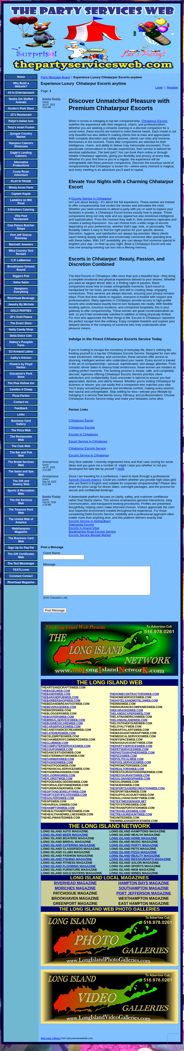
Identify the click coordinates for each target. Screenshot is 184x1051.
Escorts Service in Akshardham (90, 521)
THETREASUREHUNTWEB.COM (130, 820)
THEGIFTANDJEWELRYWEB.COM (63, 797)
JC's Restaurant (21, 114)
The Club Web (21, 446)
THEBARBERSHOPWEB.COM (60, 706)
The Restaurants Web (21, 438)
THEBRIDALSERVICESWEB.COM (63, 725)
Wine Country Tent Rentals (21, 252)
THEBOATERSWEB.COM (57, 722)
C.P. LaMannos (21, 260)
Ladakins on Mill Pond (21, 201)
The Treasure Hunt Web (21, 511)
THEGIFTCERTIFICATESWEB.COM (64, 800)
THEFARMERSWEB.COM (57, 764)
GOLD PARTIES (20, 310)
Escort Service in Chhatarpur (88, 441)
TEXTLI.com (21, 569)
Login (159, 87)
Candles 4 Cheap (21, 389)
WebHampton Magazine (21, 530)
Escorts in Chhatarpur (83, 434)
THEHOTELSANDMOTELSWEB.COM (133, 706)
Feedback (20, 408)
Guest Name (51, 553)
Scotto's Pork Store (21, 108)
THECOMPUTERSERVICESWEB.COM (65, 751)
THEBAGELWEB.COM (55, 696)
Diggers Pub (21, 276)
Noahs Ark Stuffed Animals (21, 100)
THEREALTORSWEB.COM (126, 774)
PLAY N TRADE (21, 181)
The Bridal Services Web (21, 463)
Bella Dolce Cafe (21, 335)
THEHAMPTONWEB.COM (58, 813)
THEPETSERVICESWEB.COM (128, 755)
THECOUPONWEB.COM (57, 755)
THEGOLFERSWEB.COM (57, 803)
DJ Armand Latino (21, 351)
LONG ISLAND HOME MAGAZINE (133, 844)
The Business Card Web (21, 540)
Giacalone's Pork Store (21, 375)
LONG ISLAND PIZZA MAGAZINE (133, 858)
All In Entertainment (21, 92)
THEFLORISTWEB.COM (56, 784)
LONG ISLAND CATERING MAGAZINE (68, 851)
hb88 (121, 469)
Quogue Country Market (21, 135)
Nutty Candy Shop (21, 329)
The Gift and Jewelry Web (21, 482)
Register (172, 87)
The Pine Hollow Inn (21, 383)
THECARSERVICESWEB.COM (61, 732)
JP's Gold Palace (21, 317)
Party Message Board (55, 77)
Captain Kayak (21, 193)
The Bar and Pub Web (21, 454)
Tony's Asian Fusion (20, 127)
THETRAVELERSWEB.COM (127, 816)
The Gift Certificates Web (21, 555)
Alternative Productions (21, 164)
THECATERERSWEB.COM (58, 738)
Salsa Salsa (21, 282)
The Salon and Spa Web (20, 473)
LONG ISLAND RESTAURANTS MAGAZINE (140, 864)
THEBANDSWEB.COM (55, 699)
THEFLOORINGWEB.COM (58, 781)
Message (49, 564)
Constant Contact (21, 576)
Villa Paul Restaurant (21, 217)
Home (21, 77)
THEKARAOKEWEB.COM (126, 716)
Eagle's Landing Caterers (21, 154)
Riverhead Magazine (20, 582)
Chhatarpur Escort (81, 420)
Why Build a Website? (21, 85)
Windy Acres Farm (21, 187)
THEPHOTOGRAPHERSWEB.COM (132, 758)
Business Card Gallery (21, 422)
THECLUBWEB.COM (54, 748)
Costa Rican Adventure (21, 173)
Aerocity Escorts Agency (85, 479)
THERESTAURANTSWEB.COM (129, 781)
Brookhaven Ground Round (20, 268)
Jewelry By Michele (21, 304)
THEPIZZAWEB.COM (123, 761)
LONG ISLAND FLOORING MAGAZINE (68, 871)
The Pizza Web (21, 430)
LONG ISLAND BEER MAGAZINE (64, 840)
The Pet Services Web (21, 501)
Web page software (51, 1044)
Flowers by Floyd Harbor (21, 365)
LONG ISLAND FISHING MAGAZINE (66, 864)
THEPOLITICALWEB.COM (126, 764)
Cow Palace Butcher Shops (20, 227)
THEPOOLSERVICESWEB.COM (130, 768)
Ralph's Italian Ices (21, 121)
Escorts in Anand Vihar (84, 528)
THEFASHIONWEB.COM (57, 768)
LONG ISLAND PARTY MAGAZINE (133, 851)
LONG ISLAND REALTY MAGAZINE (134, 861)
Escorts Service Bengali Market (90, 535)
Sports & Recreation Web (20, 492)
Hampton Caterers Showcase (21, 145)
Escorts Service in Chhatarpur (92, 198)
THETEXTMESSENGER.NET (128, 807)
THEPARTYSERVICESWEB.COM (130, 751)
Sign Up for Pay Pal (21, 547)
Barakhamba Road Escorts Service (92, 531)
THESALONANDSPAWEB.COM (129, 784)
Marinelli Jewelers (21, 244)
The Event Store (20, 323)
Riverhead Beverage (20, 298)
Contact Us (21, 402)
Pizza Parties (20, 395)
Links (20, 414)
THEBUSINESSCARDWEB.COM (62, 729)
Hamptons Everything (21, 290)
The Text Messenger (21, 563)
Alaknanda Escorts (81, 524)
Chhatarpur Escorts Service (87, 448)
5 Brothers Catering (21, 209)
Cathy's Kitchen (20, 357)
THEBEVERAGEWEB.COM (58, 712)
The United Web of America (21, 520)
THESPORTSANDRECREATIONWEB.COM (137, 794)
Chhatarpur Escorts (154, 121)
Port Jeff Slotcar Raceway (21, 236)
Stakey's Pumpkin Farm (21, 343)
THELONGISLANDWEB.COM (128, 725)
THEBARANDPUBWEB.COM (59, 703)
